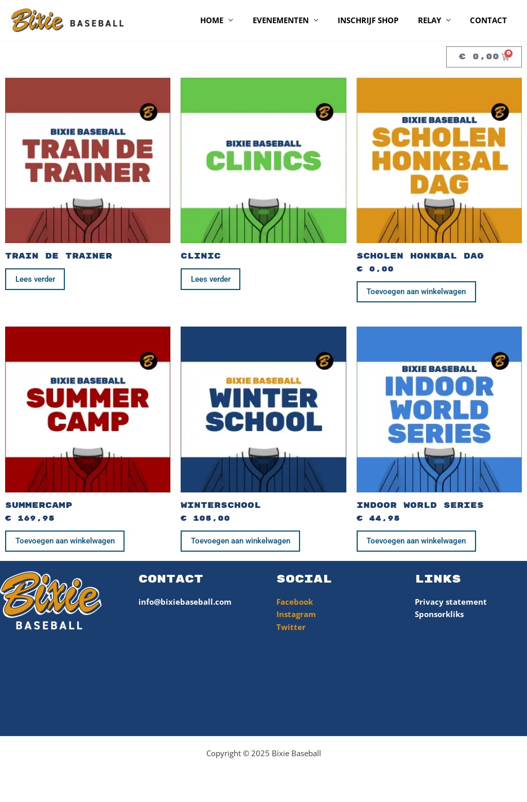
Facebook (294, 605)
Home (229, 20)
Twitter (291, 630)
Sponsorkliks (439, 617)
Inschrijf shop (377, 20)
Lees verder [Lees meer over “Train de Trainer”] (36, 279)
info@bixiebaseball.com (185, 605)
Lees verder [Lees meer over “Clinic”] (212, 279)
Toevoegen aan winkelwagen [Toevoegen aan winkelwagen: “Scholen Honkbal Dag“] (417, 292)
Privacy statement (451, 605)
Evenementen (294, 20)
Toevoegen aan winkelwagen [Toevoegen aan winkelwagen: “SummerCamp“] (66, 543)
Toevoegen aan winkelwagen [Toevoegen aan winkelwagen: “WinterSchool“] (241, 543)
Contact (490, 20)
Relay (435, 20)
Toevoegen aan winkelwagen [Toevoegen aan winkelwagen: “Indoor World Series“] (417, 543)
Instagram (296, 617)
